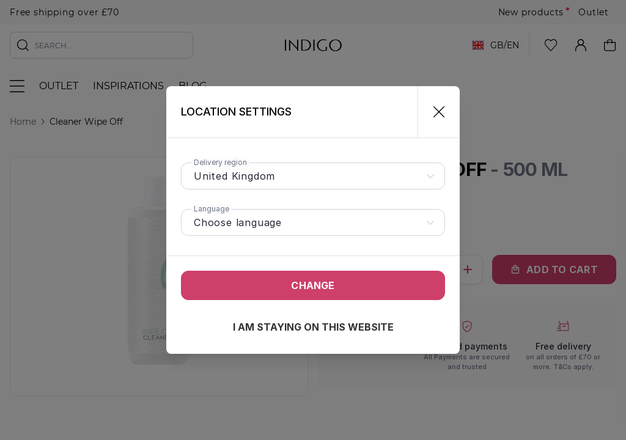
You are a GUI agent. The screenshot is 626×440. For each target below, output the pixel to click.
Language (211, 208)
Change (312, 285)
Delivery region (220, 162)
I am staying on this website (313, 327)
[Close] (434, 112)
